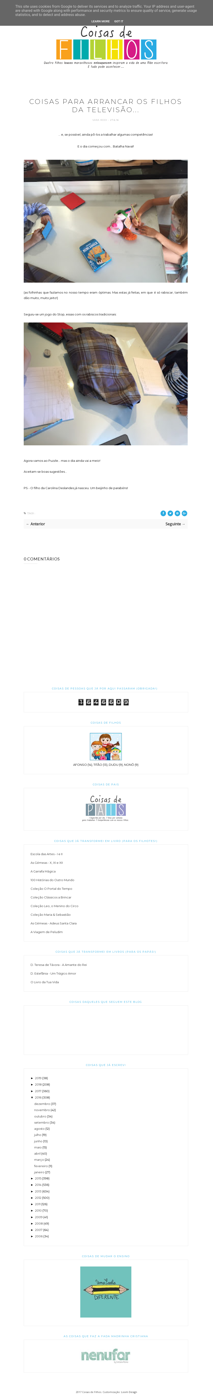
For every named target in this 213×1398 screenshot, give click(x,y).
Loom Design (129, 1392)
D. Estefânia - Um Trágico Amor (53, 973)
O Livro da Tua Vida (45, 982)
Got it (118, 21)
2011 (38, 1204)
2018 (38, 1084)
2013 (38, 1191)
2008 (39, 1223)
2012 (38, 1198)
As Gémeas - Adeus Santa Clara (54, 923)
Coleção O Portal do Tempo (51, 889)
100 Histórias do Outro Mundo (52, 880)
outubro (40, 1116)
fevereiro (41, 1166)
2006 (39, 1236)
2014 (38, 1185)
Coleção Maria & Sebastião (51, 915)
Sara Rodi (100, 120)
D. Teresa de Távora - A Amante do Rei (59, 965)
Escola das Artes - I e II (46, 854)
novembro (42, 1110)
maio (38, 1147)
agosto (39, 1129)
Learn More (100, 21)
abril (37, 1154)
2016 (38, 1097)
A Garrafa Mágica (43, 871)
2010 (38, 1210)
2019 (38, 1078)
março (39, 1160)
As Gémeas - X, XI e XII (47, 863)
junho (38, 1141)
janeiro (39, 1172)
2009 (39, 1217)
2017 (38, 1091)
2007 (38, 1230)
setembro (41, 1123)
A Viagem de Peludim (47, 932)
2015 (38, 1178)
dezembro (42, 1104)
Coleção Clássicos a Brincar (51, 897)
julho (37, 1135)
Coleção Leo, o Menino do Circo (54, 906)
